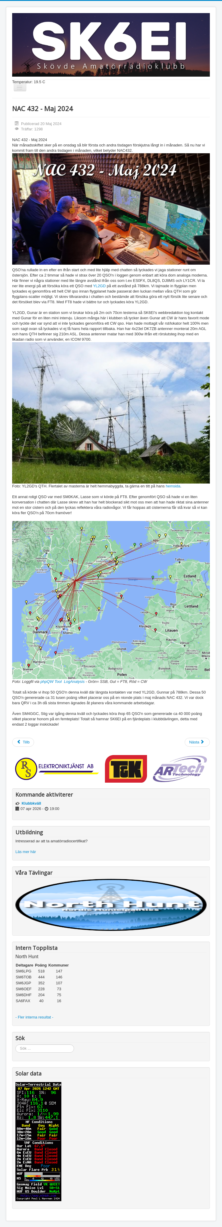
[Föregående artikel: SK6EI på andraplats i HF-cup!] (23, 742)
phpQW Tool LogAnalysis (62, 681)
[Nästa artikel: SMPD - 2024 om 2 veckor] (197, 742)
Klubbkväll (31, 803)
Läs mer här (26, 851)
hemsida (173, 486)
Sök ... (15, 1044)
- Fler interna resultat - (35, 1017)
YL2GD (100, 286)
